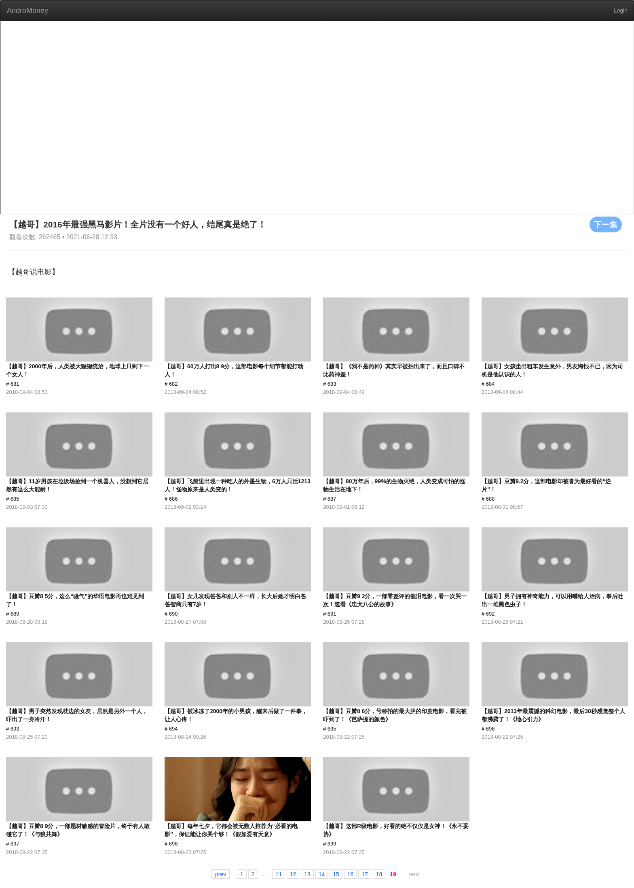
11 (278, 874)
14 (322, 874)
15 (336, 874)
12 (293, 874)
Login (621, 10)
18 (379, 874)
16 (350, 874)
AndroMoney (27, 10)
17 (364, 874)
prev (220, 874)
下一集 (606, 224)
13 (307, 874)
